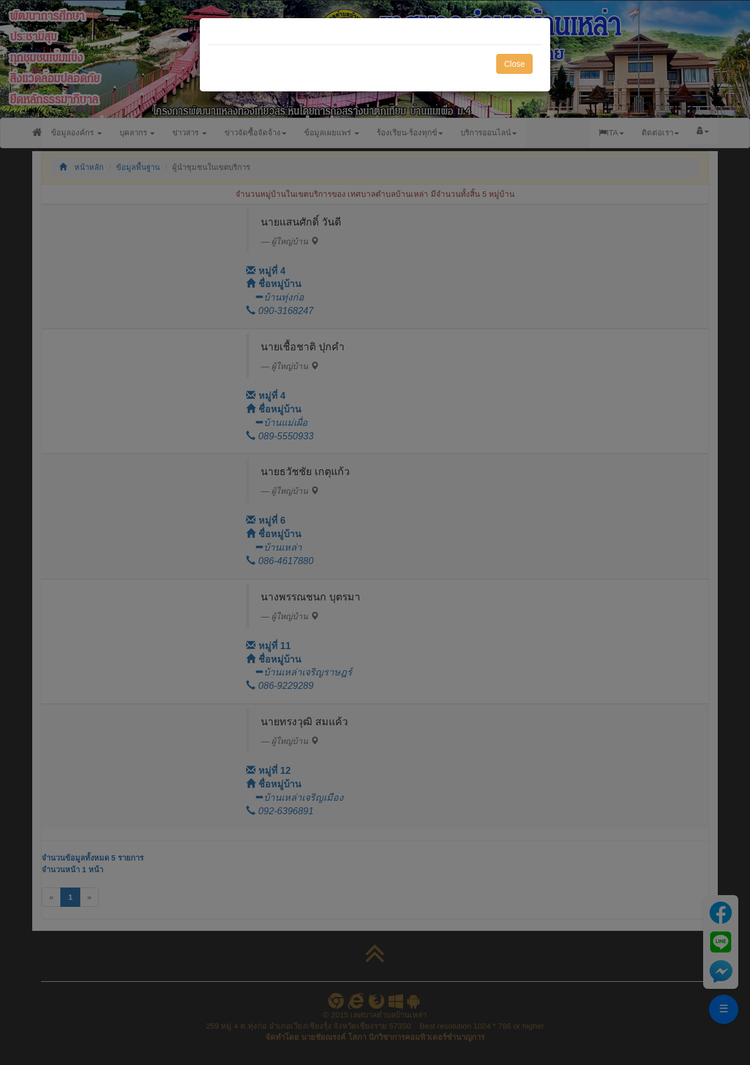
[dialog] (375, 532)
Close (514, 64)
